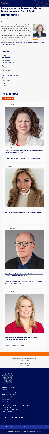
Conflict (7, 281)
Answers (4, 389)
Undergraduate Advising (9, 392)
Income (20, 158)
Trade (3, 78)
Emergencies (20, 427)
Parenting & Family (27, 158)
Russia (6, 283)
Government (5, 73)
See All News (8, 98)
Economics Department (8, 62)
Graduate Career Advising (9, 394)
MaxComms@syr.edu (25, 363)
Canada (4, 68)
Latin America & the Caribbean (10, 75)
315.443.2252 (7, 411)
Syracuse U (45, 427)
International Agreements (35, 281)
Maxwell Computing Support (10, 402)
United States (6, 80)
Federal (7, 158)
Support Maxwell (7, 397)
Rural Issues (13, 345)
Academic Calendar (6, 427)
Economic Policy (6, 70)
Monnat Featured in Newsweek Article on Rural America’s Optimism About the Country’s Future (21, 338)
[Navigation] (42, 3)
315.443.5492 (24, 365)
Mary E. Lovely (6, 57)
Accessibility (13, 427)
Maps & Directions (28, 427)
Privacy (39, 427)
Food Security (13, 158)
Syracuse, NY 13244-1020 (10, 409)
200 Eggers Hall (7, 407)
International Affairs (22, 281)
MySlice (35, 427)
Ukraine (11, 283)
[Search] (46, 3)
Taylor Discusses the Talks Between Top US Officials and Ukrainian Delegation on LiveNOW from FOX (24, 274)
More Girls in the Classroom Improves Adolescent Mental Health (23, 212)
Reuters (4, 85)
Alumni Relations (6, 399)
